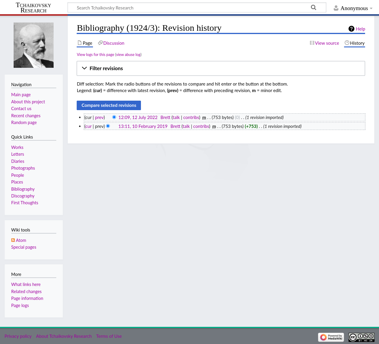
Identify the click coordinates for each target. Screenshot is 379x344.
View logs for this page (95, 54)
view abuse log (128, 54)
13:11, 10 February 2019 (143, 126)
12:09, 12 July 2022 (138, 117)
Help (360, 28)
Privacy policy (17, 336)
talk (176, 117)
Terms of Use (109, 336)
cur (88, 126)
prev (99, 117)
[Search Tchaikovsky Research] (197, 7)
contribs (191, 117)
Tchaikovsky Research (33, 7)
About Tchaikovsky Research (64, 336)
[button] (221, 68)
